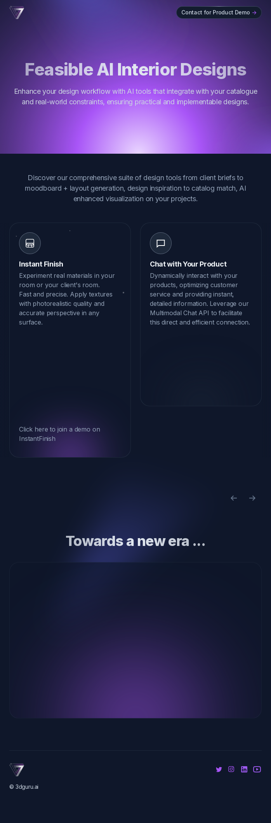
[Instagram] (232, 768)
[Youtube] (257, 769)
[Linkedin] (244, 769)
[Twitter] (219, 769)
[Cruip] (16, 12)
